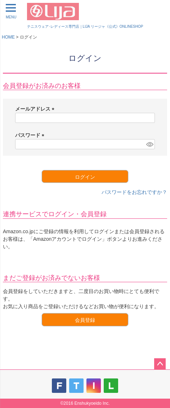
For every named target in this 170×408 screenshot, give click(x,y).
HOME (8, 37)
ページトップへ (160, 364)
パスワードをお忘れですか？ (134, 192)
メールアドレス (36, 109)
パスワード (31, 135)
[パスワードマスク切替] (149, 144)
